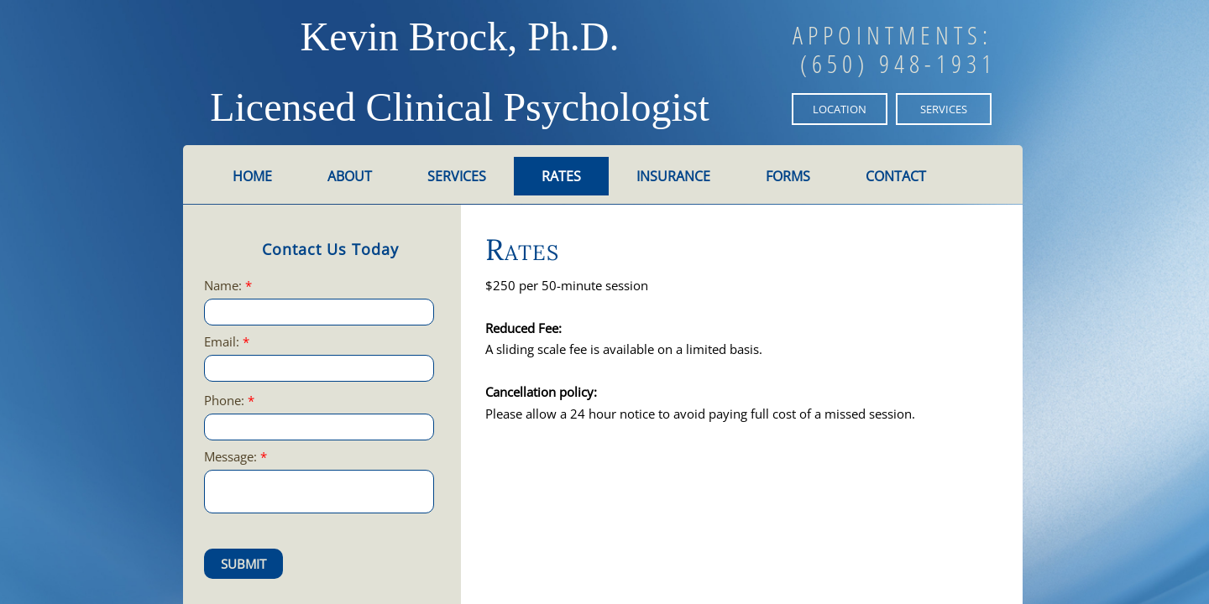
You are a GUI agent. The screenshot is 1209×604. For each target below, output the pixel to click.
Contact (896, 176)
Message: (235, 456)
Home (252, 176)
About (349, 176)
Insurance (673, 176)
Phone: (229, 400)
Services (456, 176)
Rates (561, 176)
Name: (228, 285)
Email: (226, 342)
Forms (788, 176)
